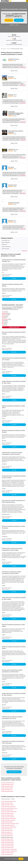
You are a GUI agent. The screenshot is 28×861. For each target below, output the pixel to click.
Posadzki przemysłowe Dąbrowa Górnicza (9, 808)
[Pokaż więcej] (22, 67)
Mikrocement (4, 244)
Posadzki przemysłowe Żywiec (7, 854)
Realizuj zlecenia (19, 20)
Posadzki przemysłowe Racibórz (7, 847)
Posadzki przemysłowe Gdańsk (7, 791)
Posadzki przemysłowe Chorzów (7, 804)
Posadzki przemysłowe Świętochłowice (8, 827)
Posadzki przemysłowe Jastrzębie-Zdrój (8, 811)
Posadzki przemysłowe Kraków (7, 786)
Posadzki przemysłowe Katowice (7, 815)
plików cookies (14, 858)
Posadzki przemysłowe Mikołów (7, 842)
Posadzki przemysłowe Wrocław (7, 784)
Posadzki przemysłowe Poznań (7, 787)
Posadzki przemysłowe (5, 799)
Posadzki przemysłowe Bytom (7, 803)
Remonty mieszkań (5, 248)
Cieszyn (8, 48)
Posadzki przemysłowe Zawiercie (7, 852)
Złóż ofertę (14, 278)
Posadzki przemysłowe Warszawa (7, 782)
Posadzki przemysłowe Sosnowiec (7, 825)
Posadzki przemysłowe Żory (6, 832)
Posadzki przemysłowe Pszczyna (7, 845)
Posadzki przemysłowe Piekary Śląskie (8, 818)
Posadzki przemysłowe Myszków (7, 844)
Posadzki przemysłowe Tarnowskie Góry (9, 849)
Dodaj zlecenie (9, 20)
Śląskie (4, 48)
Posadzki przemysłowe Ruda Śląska (8, 820)
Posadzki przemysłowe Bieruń (7, 835)
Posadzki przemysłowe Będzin (7, 833)
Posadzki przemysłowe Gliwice (7, 810)
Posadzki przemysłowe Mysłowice (7, 816)
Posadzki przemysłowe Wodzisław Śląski (9, 851)
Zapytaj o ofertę (14, 70)
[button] (24, 251)
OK (21, 858)
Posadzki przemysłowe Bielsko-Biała (8, 801)
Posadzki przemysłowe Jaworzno (7, 813)
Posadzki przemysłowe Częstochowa (8, 806)
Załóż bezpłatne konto (14, 771)
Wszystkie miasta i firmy (17, 327)
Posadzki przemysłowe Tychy (6, 828)
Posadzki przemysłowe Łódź (6, 789)
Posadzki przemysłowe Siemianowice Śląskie (10, 823)
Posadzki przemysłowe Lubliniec (7, 840)
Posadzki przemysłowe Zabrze (7, 830)
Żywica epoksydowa (6, 242)
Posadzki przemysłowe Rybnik (7, 821)
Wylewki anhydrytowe (6, 246)
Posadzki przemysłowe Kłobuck (7, 839)
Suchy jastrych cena (6, 240)
